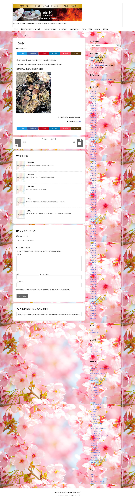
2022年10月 (93, 183)
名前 (18, 274)
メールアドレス (44, 274)
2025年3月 (93, 115)
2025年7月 (93, 106)
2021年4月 (93, 226)
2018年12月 (93, 294)
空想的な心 (94, 445)
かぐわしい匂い (97, 431)
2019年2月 (93, 289)
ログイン (92, 347)
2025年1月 (93, 120)
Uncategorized (25, 35)
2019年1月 (93, 291)
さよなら (95, 387)
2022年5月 (93, 195)
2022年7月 (93, 190)
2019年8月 (93, 274)
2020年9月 (93, 243)
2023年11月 (93, 151)
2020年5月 (93, 253)
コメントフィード (95, 351)
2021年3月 (93, 229)
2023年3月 (93, 171)
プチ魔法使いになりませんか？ (98, 373)
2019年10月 (93, 270)
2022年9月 (93, 185)
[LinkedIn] (54, 53)
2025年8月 (93, 103)
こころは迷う (94, 390)
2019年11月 (93, 267)
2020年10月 (93, 241)
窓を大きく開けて (96, 450)
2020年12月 (93, 236)
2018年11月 (93, 296)
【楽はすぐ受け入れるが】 (97, 65)
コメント (18, 254)
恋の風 (93, 414)
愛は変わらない (95, 416)
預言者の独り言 (95, 453)
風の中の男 (94, 457)
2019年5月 (93, 282)
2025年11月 (93, 96)
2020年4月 (93, 255)
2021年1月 (93, 233)
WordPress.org (94, 354)
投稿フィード (93, 349)
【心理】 (92, 60)
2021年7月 (93, 219)
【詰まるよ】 (30, 186)
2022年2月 (93, 202)
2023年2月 (93, 173)
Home (16, 35)
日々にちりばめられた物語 (98, 428)
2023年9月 (93, 156)
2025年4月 (93, 113)
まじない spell (94, 371)
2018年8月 (93, 303)
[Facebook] (32, 53)
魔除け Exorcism (94, 460)
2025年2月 (93, 118)
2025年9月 (93, 101)
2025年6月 (93, 108)
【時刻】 (29, 211)
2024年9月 (93, 130)
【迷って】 (93, 62)
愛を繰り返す (94, 421)
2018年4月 (93, 313)
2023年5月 (93, 166)
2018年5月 (93, 311)
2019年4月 (93, 284)
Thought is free (76, 495)
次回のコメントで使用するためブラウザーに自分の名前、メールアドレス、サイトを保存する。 (44, 290)
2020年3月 (93, 258)
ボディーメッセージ (96, 404)
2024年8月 (93, 132)
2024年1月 (93, 147)
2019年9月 (93, 272)
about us (92, 366)
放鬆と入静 (96, 448)
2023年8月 (93, 159)
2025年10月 (93, 98)
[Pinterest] (43, 53)
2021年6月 (93, 221)
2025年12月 (93, 94)
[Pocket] (65, 53)
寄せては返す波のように (99, 424)
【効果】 (29, 199)
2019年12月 (93, 265)
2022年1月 (93, 205)
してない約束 (94, 395)
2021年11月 (93, 209)
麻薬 (94, 441)
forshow (78, 121)
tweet (91, 330)
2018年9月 (93, 301)
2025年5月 (93, 110)
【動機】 (92, 58)
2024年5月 (93, 137)
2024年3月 (93, 142)
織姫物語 (92, 380)
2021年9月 (93, 214)
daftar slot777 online (106, 79)
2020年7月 (93, 248)
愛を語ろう (94, 426)
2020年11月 (93, 238)
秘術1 (91, 375)
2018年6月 (93, 308)
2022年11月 (93, 180)
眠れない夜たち (95, 438)
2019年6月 (93, 279)
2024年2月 (93, 144)
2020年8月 (93, 246)
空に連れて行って (96, 443)
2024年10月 (93, 127)
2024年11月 (93, 125)
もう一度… (96, 402)
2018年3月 (93, 315)
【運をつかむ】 (94, 79)
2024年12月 (93, 123)
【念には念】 (30, 174)
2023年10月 (93, 154)
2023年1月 (93, 176)
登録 (91, 344)
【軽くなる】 (30, 162)
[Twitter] (22, 53)
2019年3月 (93, 287)
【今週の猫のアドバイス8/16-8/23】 (100, 368)
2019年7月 (93, 277)
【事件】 (92, 67)
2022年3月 (93, 200)
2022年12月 (93, 178)
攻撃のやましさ (97, 407)
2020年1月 (93, 262)
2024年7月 (93, 135)
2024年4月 (93, 139)
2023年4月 (93, 168)
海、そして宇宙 (95, 433)
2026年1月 (93, 91)
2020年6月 (93, 250)
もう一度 (93, 400)
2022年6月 (93, 192)
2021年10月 (93, 212)
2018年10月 (93, 299)
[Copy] (76, 53)
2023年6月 (93, 164)
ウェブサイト (20, 282)
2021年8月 (93, 217)
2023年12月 (93, 149)
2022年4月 (93, 197)
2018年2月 (93, 318)
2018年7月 (93, 306)
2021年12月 (93, 207)
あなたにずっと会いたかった (100, 436)
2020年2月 (93, 260)
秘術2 (91, 378)
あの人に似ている (96, 383)
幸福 (94, 397)
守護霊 (94, 412)
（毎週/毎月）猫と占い (96, 462)
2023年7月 (93, 161)
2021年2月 (93, 231)
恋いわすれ (94, 409)
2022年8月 (93, 188)
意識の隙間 (96, 455)
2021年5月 (93, 224)
